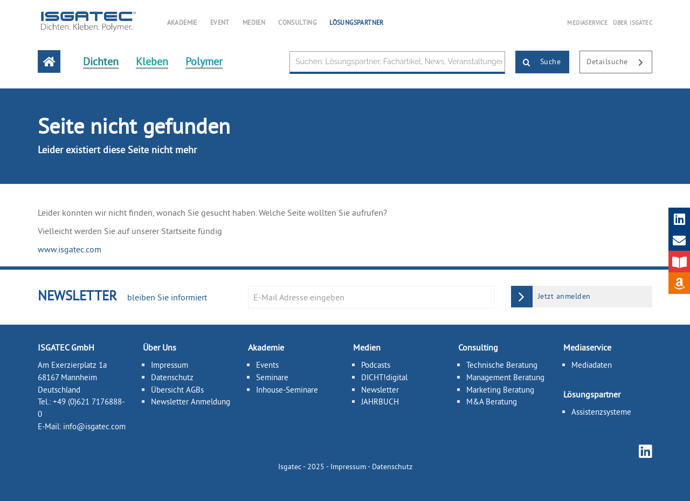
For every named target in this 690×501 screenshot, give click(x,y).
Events (267, 365)
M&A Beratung (491, 401)
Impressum (169, 365)
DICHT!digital (384, 377)
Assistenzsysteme (601, 412)
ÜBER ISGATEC (632, 22)
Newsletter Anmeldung (190, 401)
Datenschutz (172, 377)
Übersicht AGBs (177, 390)
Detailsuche (619, 62)
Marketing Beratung (500, 390)
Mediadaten (591, 365)
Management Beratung (505, 377)
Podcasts (375, 365)
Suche (538, 62)
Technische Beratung (501, 365)
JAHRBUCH (380, 401)
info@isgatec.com (94, 426)
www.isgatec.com (69, 249)
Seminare (272, 377)
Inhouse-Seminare (287, 390)
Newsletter (380, 390)
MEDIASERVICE (587, 22)
